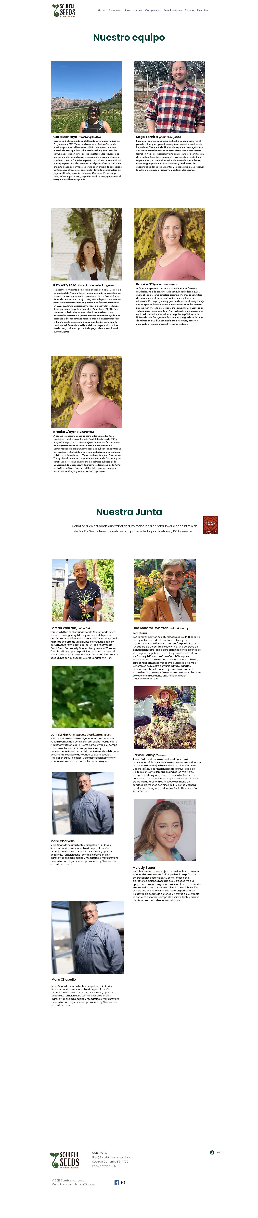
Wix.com (89, 1184)
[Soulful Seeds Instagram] (123, 1182)
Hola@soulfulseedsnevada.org (112, 1157)
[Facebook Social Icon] (117, 1182)
